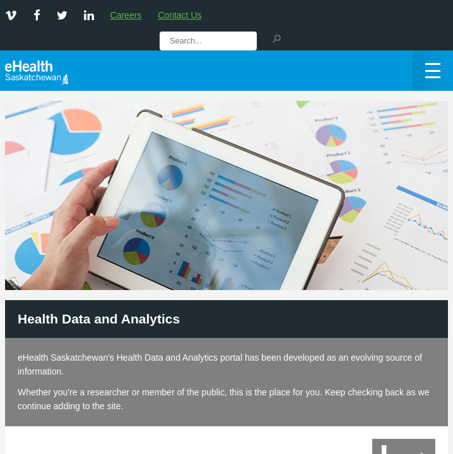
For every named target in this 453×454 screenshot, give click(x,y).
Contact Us (179, 15)
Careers (126, 15)
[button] (276, 38)
